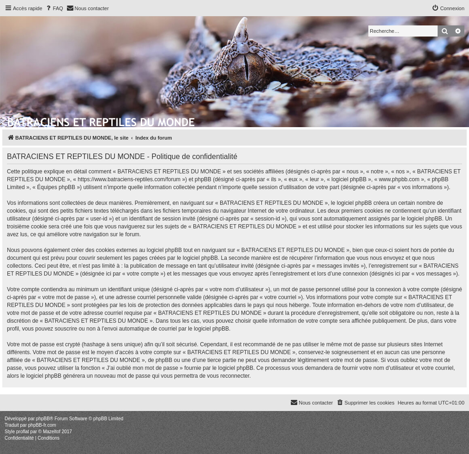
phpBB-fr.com (42, 425)
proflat (22, 431)
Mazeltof (51, 431)
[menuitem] (54, 8)
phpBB (43, 418)
